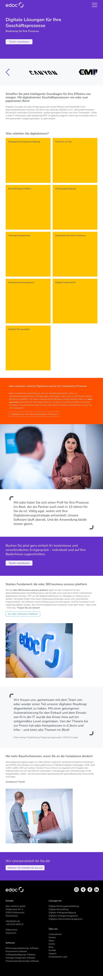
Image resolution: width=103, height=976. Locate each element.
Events (52, 943)
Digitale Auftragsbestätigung (62, 912)
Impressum (11, 932)
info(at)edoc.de (13, 921)
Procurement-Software (16, 951)
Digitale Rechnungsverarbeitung (64, 906)
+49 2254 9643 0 (14, 924)
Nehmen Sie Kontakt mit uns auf (25, 867)
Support (52, 953)
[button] (7, 72)
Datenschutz (11, 929)
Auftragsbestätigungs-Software (20, 954)
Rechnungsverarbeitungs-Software (22, 948)
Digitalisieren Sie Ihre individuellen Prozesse (34, 414)
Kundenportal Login (58, 956)
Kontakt (52, 950)
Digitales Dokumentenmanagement (65, 919)
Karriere (52, 937)
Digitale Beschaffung (58, 909)
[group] (27, 72)
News (51, 940)
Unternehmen (55, 934)
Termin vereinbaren (19, 41)
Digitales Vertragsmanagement (63, 915)
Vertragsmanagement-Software (20, 957)
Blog (51, 947)
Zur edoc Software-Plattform (23, 614)
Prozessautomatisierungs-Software (22, 961)
